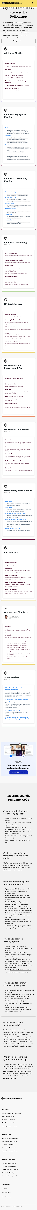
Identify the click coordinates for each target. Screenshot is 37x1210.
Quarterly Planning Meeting (10, 1169)
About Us (4, 1188)
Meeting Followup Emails (9, 1141)
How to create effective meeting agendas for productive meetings (18, 971)
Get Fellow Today (18, 772)
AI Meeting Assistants (8, 1119)
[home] (12, 3)
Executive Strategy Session (10, 1176)
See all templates (7, 1197)
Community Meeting (8, 1172)
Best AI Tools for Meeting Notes (11, 1113)
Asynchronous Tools (8, 1116)
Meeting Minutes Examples (10, 1138)
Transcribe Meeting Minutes (10, 1151)
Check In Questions (7, 1144)
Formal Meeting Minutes (9, 1163)
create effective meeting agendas (20, 1046)
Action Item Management (9, 1148)
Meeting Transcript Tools (9, 1126)
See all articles (6, 1192)
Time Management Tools (9, 1123)
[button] (33, 3)
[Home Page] (11, 1098)
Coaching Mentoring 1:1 (9, 1166)
